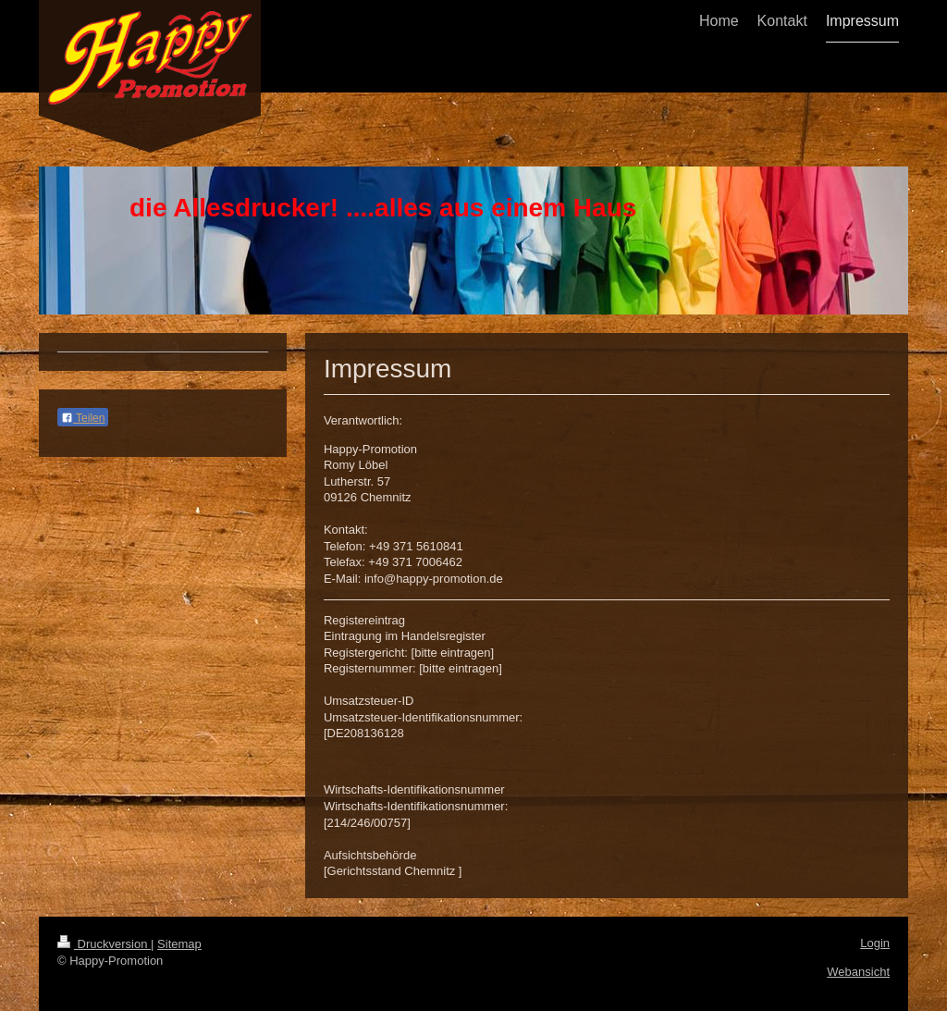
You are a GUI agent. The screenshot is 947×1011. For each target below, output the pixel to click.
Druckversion (104, 944)
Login (875, 943)
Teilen (83, 418)
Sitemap (179, 944)
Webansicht (858, 972)
